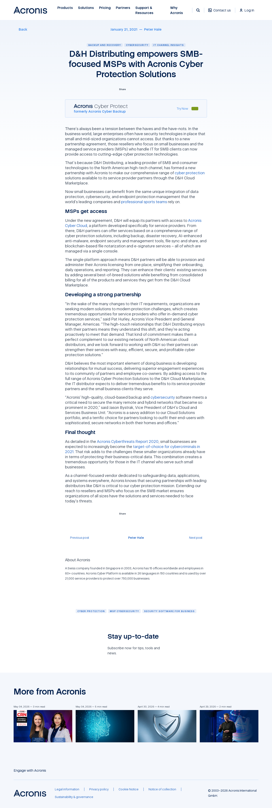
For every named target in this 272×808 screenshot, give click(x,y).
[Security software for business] (169, 611)
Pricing (105, 7)
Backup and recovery (104, 45)
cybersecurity (162, 397)
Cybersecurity (137, 45)
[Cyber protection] (91, 611)
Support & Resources (144, 10)
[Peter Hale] (153, 29)
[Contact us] (219, 12)
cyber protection (190, 172)
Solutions (86, 7)
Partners (123, 7)
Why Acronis (176, 10)
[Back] (20, 29)
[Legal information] (67, 789)
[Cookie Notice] (129, 789)
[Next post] (198, 537)
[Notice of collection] (162, 789)
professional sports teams (144, 201)
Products (65, 7)
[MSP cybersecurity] (124, 611)
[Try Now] (182, 108)
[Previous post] (77, 537)
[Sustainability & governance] (74, 796)
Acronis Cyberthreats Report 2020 (128, 441)
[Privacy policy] (99, 789)
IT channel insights (168, 45)
